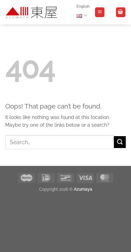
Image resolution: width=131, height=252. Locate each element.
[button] (99, 12)
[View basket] (120, 12)
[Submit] (120, 142)
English (83, 12)
